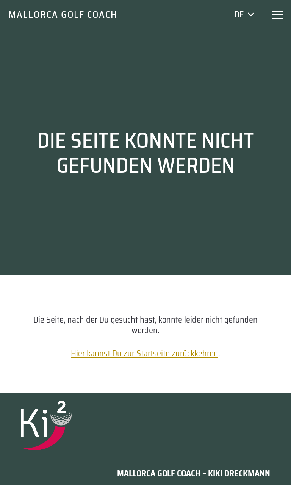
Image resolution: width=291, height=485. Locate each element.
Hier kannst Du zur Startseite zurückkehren (144, 353)
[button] (244, 14)
